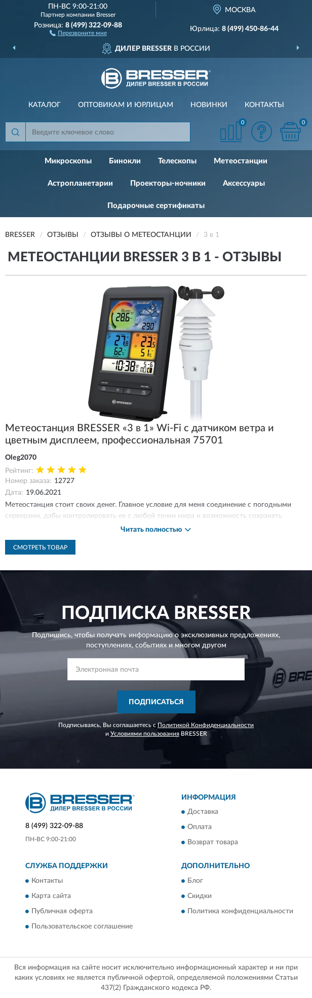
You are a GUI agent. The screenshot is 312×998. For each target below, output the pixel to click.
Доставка (202, 812)
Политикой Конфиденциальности (206, 725)
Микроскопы (68, 161)
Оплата (199, 827)
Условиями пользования (144, 734)
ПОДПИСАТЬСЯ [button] (156, 702)
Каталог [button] (44, 105)
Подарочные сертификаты (156, 206)
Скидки (199, 896)
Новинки (208, 105)
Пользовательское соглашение (82, 926)
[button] (78, 32)
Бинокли (125, 161)
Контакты (264, 105)
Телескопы (177, 161)
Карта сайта (51, 896)
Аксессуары (244, 183)
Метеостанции (240, 161)
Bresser (105, 15)
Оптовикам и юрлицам (125, 105)
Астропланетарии (80, 183)
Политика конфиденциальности (240, 911)
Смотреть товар (40, 547)
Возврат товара (212, 842)
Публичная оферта (62, 911)
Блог (195, 880)
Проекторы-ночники (168, 183)
